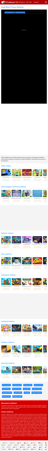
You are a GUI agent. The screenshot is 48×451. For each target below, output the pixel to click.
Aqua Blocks (6, 198)
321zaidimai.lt (10, 2)
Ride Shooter (37, 353)
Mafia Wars (6, 353)
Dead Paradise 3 (27, 332)
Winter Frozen (37, 198)
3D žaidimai (26, 392)
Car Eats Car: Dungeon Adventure (19, 332)
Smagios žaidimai (6, 385)
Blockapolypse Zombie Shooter (19, 353)
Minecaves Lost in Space (38, 244)
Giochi (16, 445)
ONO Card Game (37, 265)
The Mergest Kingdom (6, 286)
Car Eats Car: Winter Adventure (40, 332)
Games (5, 443)
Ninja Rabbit (27, 198)
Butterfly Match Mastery (17, 198)
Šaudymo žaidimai (7, 342)
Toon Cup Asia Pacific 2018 (28, 374)
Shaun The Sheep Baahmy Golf (19, 374)
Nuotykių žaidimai (28, 385)
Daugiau (36, 2)
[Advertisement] (24, 46)
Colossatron (16, 286)
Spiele (40, 443)
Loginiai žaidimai (17, 392)
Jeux (10, 445)
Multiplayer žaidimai (17, 396)
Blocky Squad (37, 286)
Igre (40, 447)
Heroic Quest (37, 177)
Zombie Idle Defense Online (28, 353)
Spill (23, 445)
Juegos (33, 443)
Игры (19, 443)
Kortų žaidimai (6, 254)
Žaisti (30, 2)
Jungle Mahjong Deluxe (17, 177)
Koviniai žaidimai (6, 388)
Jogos (26, 443)
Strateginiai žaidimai (8, 275)
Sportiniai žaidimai (7, 363)
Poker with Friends (27, 265)
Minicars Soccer (37, 374)
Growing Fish (16, 244)
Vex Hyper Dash (6, 177)
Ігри (9, 447)
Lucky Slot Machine (26, 177)
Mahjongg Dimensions (17, 265)
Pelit (41, 445)
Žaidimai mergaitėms (36, 392)
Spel (29, 445)
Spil (35, 445)
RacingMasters (6, 332)
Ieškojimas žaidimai (37, 388)
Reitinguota (22, 2)
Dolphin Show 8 (26, 244)
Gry (29, 447)
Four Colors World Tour (6, 244)
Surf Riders (6, 374)
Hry (35, 447)
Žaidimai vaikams (7, 233)
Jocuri (15, 447)
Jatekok (22, 447)
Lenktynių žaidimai (7, 321)
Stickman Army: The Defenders (29, 286)
